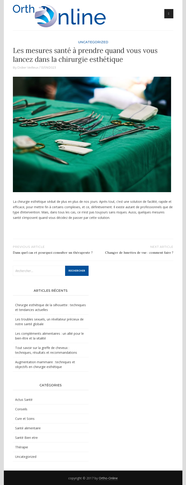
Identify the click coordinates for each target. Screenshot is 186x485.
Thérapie (21, 447)
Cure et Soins (25, 418)
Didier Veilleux (27, 67)
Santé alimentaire (28, 428)
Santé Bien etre (26, 437)
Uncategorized (93, 42)
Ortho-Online (108, 478)
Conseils (21, 409)
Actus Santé (24, 399)
